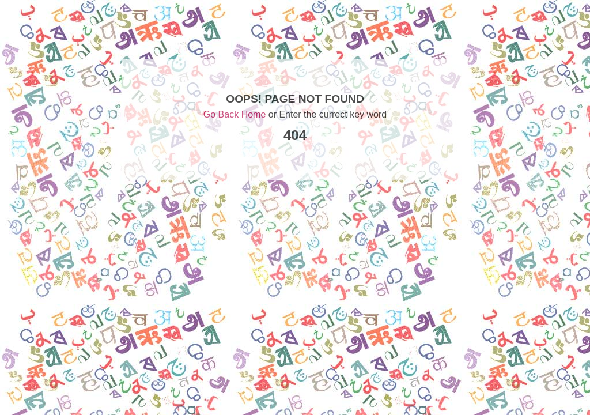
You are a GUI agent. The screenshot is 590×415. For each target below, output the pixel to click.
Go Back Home (234, 114)
